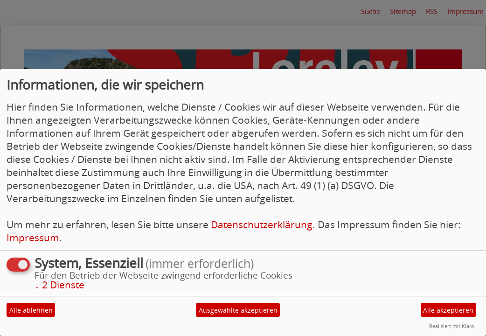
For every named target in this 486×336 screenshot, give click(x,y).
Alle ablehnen (31, 310)
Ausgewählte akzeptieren (238, 310)
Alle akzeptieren (448, 310)
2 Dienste (59, 284)
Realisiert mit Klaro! (452, 325)
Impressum (33, 237)
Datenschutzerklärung (261, 224)
